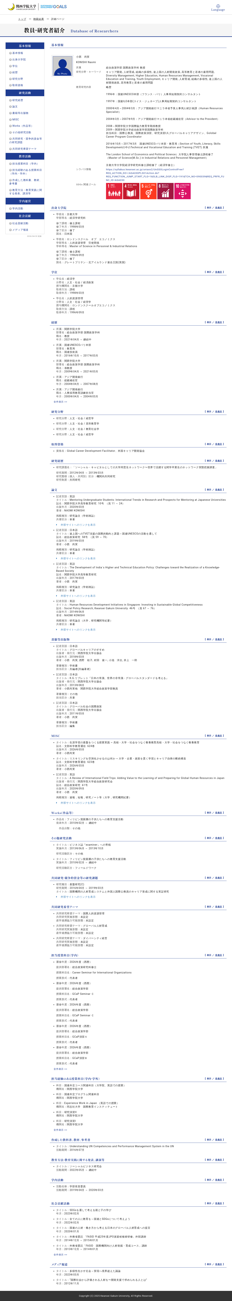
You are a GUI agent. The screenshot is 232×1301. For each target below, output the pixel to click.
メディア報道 (20, 229)
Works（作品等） (23, 125)
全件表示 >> (61, 401)
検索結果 (38, 19)
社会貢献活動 (20, 223)
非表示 (218, 207)
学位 (15, 66)
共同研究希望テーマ (24, 148)
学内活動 (17, 208)
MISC (15, 119)
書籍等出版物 (20, 113)
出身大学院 (19, 59)
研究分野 (17, 78)
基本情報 (17, 53)
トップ (22, 19)
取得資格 (17, 85)
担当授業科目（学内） (25, 163)
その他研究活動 (21, 132)
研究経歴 (17, 100)
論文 (15, 106)
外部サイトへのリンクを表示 (76, 524)
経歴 (15, 72)
